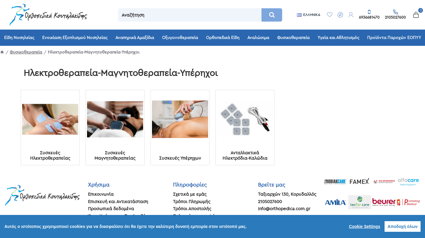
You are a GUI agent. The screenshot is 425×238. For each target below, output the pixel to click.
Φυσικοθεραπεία (26, 52)
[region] (212, 226)
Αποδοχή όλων (403, 226)
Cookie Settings (364, 226)
